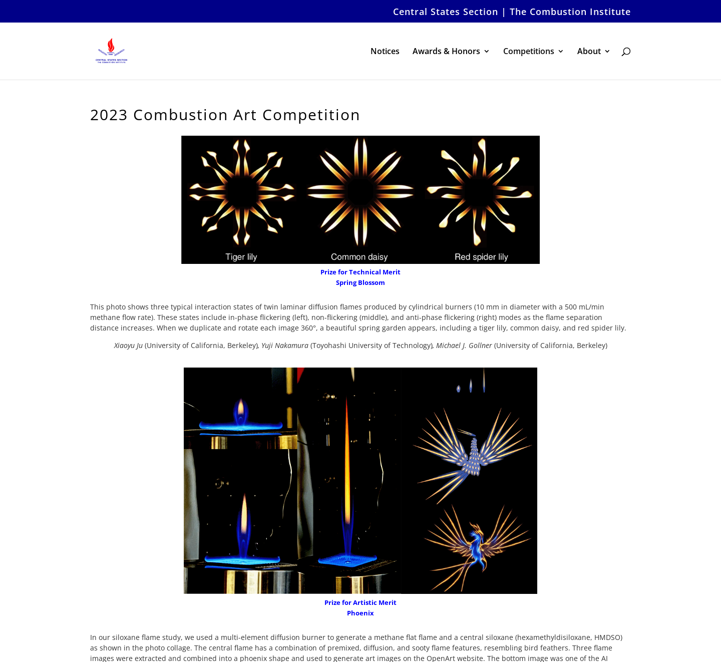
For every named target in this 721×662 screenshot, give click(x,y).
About (589, 52)
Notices (385, 52)
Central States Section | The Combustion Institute (512, 12)
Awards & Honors (446, 52)
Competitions (528, 52)
